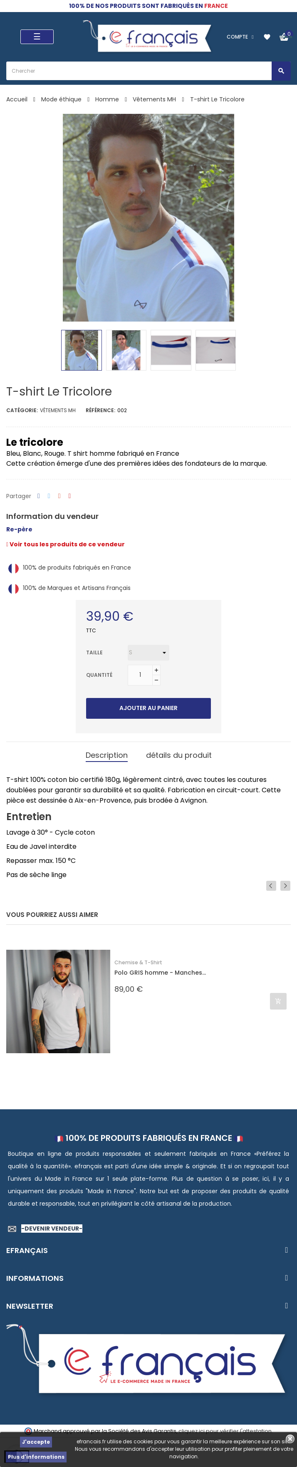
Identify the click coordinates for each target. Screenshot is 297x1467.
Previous (271, 886)
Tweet (49, 496)
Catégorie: (22, 410)
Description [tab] (107, 755)
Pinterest (70, 496)
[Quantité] (140, 675)
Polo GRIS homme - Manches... (160, 973)
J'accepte (36, 1441)
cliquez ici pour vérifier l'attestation (225, 1431)
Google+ (59, 496)
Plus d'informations (36, 1456)
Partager (38, 496)
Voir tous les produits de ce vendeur (65, 544)
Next (285, 886)
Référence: (100, 410)
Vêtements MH (58, 410)
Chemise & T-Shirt (138, 962)
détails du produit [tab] (179, 755)
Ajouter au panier (148, 708)
